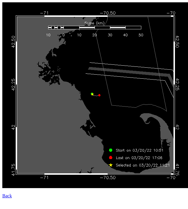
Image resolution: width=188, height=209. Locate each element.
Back (7, 195)
